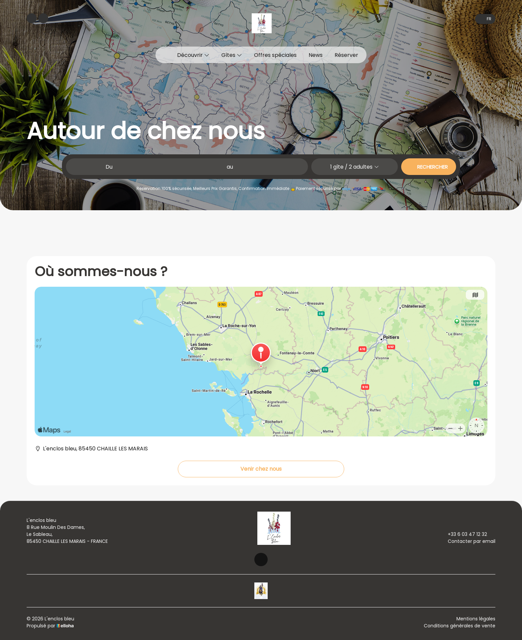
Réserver (346, 55)
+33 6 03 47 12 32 (463, 534)
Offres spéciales (275, 55)
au (230, 167)
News (316, 55)
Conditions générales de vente (459, 625)
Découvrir (193, 55)
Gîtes (231, 55)
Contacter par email (467, 541)
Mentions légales (475, 618)
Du (109, 167)
